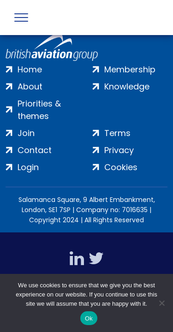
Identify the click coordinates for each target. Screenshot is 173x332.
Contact (35, 150)
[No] (161, 303)
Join (26, 133)
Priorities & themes (39, 110)
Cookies (120, 167)
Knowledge (126, 86)
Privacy (119, 150)
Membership (129, 69)
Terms (117, 133)
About (30, 86)
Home (30, 69)
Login (28, 167)
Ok (89, 318)
